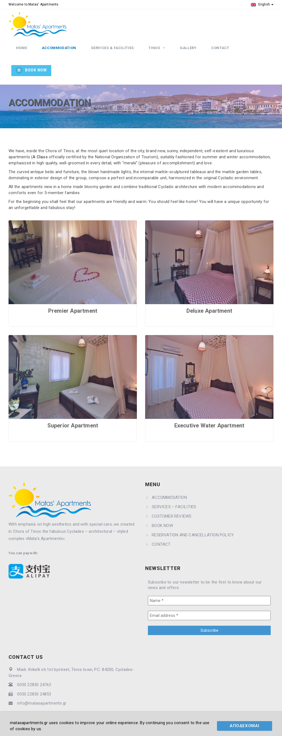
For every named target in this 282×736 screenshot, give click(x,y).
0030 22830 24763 (34, 667)
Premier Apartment (72, 293)
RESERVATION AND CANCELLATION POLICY (193, 517)
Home (13, 93)
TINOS (155, 53)
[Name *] (209, 583)
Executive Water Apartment (209, 408)
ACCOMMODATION (67, 53)
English (262, 4)
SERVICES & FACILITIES (116, 53)
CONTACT (214, 53)
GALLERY (185, 53)
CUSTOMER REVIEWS (171, 498)
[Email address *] (209, 598)
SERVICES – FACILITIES (174, 489)
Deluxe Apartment (209, 293)
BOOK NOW (255, 52)
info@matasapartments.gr (41, 685)
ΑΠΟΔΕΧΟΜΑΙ (244, 725)
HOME (33, 53)
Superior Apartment (72, 408)
